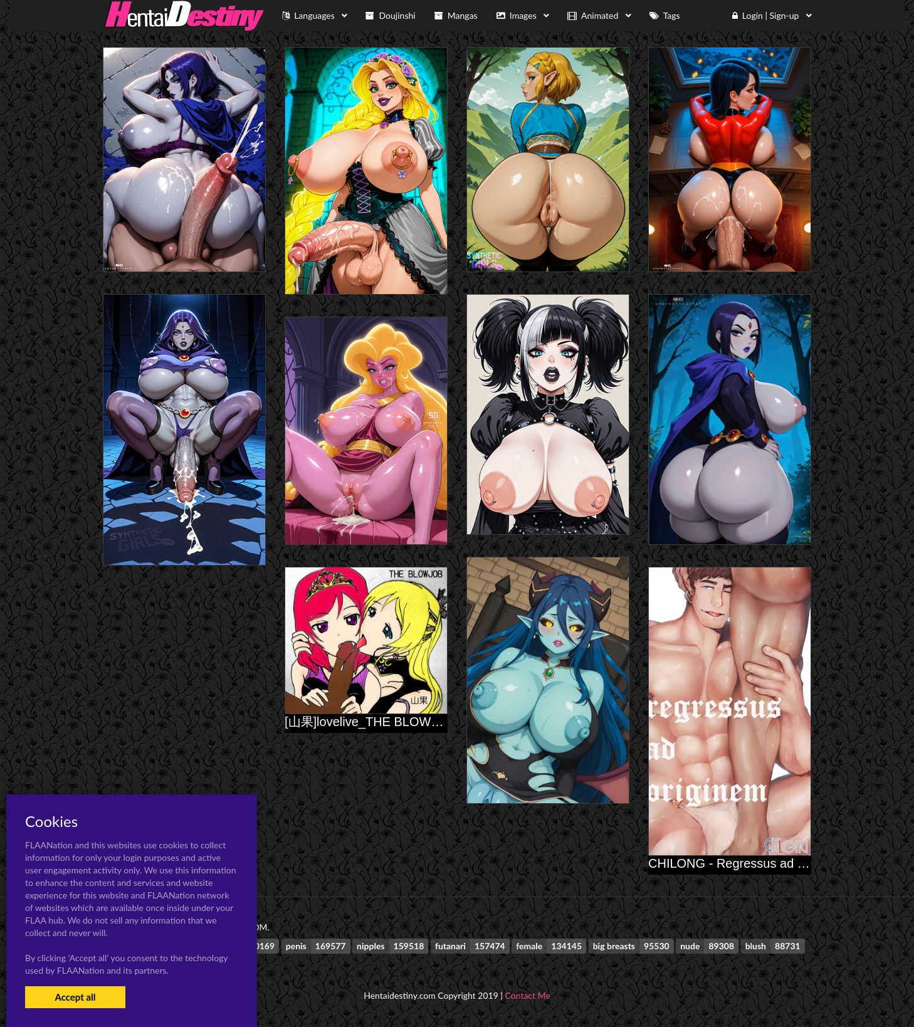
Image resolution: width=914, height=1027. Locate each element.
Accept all (75, 997)
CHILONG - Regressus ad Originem (748, 863)
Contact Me (527, 995)
